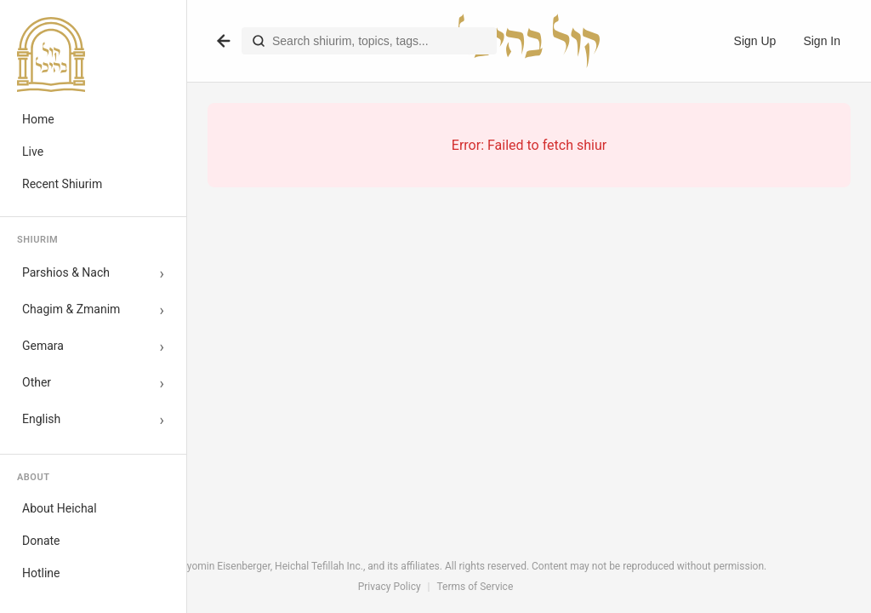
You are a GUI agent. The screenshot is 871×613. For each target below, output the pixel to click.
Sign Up (755, 41)
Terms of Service (475, 587)
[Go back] (224, 41)
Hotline (41, 573)
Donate (41, 540)
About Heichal (59, 508)
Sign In (821, 41)
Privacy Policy (389, 587)
